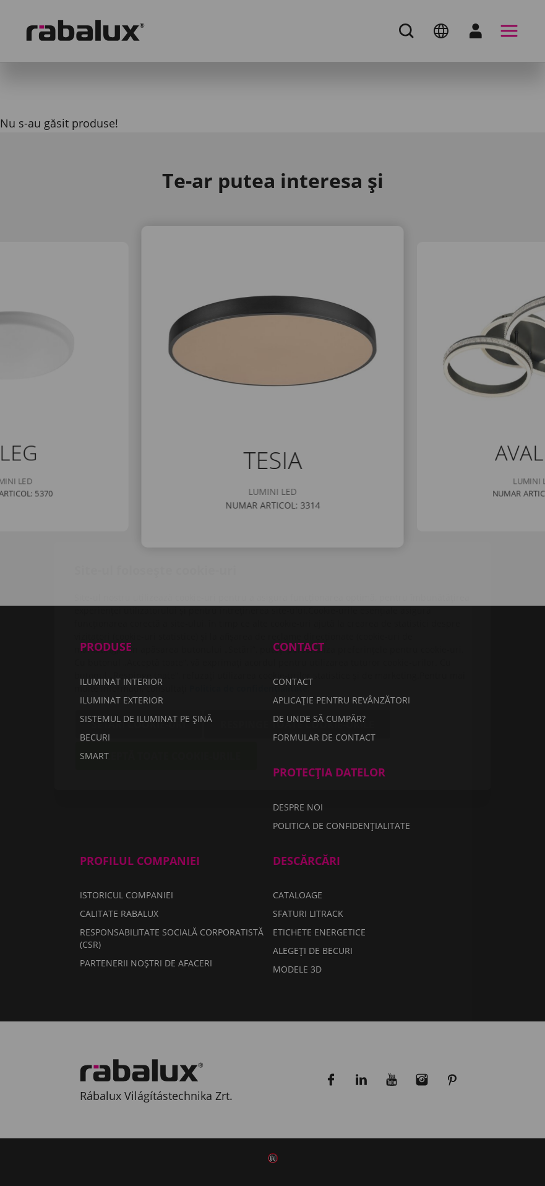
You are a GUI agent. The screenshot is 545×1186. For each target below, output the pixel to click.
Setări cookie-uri (139, 651)
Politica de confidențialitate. (249, 615)
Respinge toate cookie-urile (297, 651)
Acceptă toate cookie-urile (166, 683)
